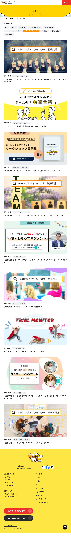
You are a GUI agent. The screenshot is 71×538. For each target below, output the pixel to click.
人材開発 (44, 31)
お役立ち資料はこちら (20, 518)
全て (6, 27)
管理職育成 (9, 34)
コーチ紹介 (40, 488)
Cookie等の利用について (10, 525)
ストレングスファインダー (13, 31)
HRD (13, 27)
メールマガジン (41, 499)
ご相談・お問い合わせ (20, 511)
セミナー (39, 481)
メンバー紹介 (9, 485)
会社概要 (7, 479)
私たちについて (9, 474)
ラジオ (38, 484)
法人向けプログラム (11, 494)
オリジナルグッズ (42, 502)
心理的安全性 (55, 31)
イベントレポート (35, 27)
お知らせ (22, 27)
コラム (38, 477)
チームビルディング (31, 31)
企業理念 (7, 477)
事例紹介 (39, 474)
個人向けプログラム (11, 496)
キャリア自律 (49, 27)
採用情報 (39, 495)
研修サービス (8, 491)
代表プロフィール (10, 482)
